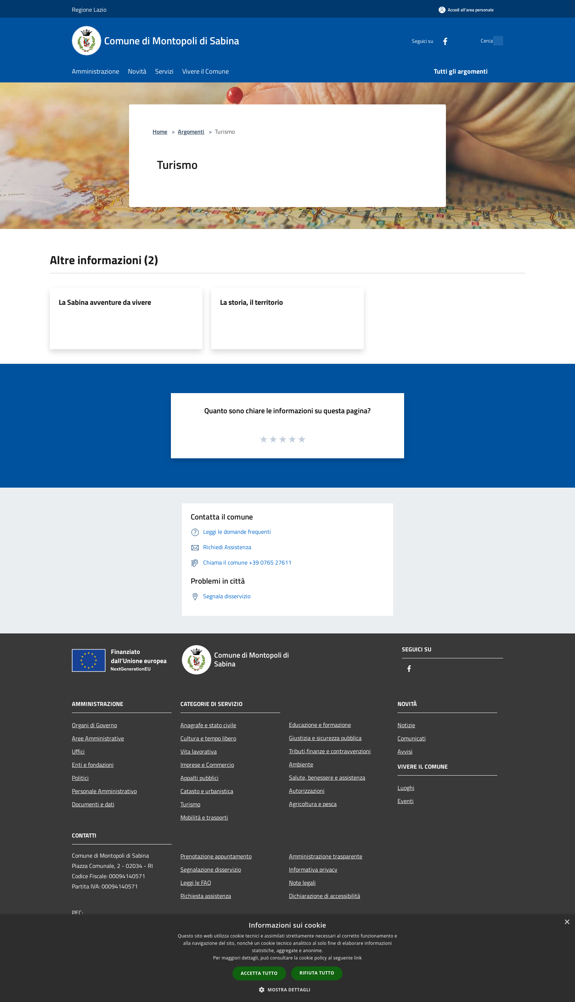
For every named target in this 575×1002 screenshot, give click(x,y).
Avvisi (405, 751)
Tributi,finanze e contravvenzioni (330, 751)
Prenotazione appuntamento (216, 856)
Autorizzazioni (307, 790)
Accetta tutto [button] (259, 973)
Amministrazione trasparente (325, 856)
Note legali (302, 882)
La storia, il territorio (251, 302)
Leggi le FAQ (195, 882)
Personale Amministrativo (104, 791)
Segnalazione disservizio (210, 869)
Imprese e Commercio (207, 764)
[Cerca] (494, 40)
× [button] (566, 922)
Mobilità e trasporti (204, 817)
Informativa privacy (313, 869)
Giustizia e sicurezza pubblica (325, 737)
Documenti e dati (93, 804)
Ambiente (301, 764)
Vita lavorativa (198, 751)
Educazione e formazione (320, 724)
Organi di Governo (94, 725)
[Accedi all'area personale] (466, 9)
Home (160, 131)
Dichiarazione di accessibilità (324, 895)
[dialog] (287, 958)
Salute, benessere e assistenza (327, 777)
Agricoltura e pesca (313, 803)
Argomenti (191, 131)
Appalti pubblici (199, 777)
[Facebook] (429, 40)
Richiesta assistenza (205, 895)
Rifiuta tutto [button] (317, 973)
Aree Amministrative (98, 738)
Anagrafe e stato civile (208, 725)
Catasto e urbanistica (206, 791)
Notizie (406, 725)
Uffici (78, 751)
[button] (287, 989)
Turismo (190, 804)
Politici (80, 777)
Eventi (406, 800)
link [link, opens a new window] (358, 958)
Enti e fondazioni (93, 764)
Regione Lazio (89, 9)
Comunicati (412, 738)
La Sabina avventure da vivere (105, 302)
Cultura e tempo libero (208, 738)
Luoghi (406, 787)
